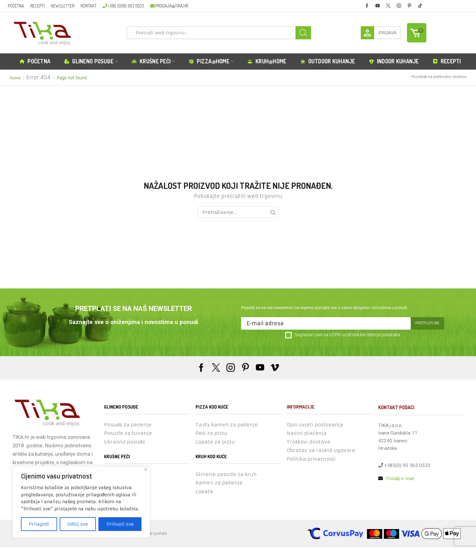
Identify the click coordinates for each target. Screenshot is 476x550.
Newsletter (62, 5)
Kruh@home (267, 61)
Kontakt (89, 5)
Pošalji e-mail (396, 479)
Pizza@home (211, 61)
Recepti (37, 5)
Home (15, 78)
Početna (16, 5)
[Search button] (303, 32)
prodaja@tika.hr (169, 5)
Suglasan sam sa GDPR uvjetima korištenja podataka (342, 335)
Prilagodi (39, 524)
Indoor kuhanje (394, 61)
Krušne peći (153, 61)
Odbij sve (77, 524)
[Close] (145, 469)
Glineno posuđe (91, 61)
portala (161, 536)
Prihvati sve (120, 524)
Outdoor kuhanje (327, 61)
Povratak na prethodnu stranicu (439, 76)
